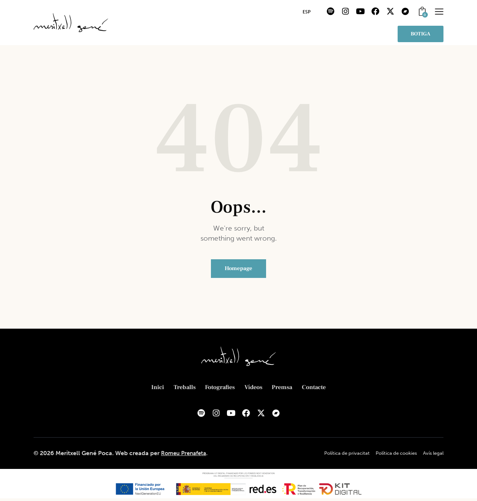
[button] (439, 11)
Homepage (238, 269)
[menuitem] (306, 12)
